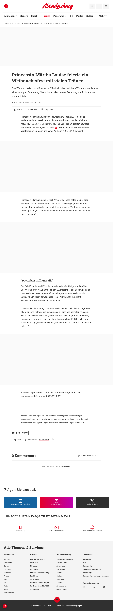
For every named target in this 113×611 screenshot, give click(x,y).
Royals (25, 433)
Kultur (89, 15)
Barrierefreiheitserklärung (92, 569)
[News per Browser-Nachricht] (92, 528)
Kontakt (59, 576)
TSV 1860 (7, 573)
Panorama (58, 15)
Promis (46, 15)
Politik (79, 15)
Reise (6, 589)
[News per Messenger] (20, 528)
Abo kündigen (87, 573)
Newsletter (34, 563)
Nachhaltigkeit (9, 592)
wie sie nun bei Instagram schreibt (38, 127)
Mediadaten (60, 579)
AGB (84, 563)
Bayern (24, 15)
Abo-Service (60, 569)
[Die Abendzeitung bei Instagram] (56, 502)
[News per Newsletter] (56, 528)
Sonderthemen (61, 589)
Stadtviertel (8, 563)
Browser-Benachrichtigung (39, 573)
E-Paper (59, 573)
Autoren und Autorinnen (64, 559)
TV (71, 15)
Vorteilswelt (34, 579)
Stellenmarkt (34, 589)
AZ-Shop (59, 582)
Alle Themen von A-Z (37, 559)
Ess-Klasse (34, 576)
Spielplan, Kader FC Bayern (39, 582)
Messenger (34, 566)
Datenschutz (87, 566)
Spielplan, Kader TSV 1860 (39, 586)
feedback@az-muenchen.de (74, 423)
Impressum (87, 559)
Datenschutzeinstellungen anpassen (96, 576)
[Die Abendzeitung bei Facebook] (20, 502)
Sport (34, 15)
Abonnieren (60, 566)
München (9, 15)
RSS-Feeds (34, 569)
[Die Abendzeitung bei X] (92, 502)
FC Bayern (7, 569)
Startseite (8, 23)
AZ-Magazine (61, 586)
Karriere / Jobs (61, 563)
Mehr (102, 15)
